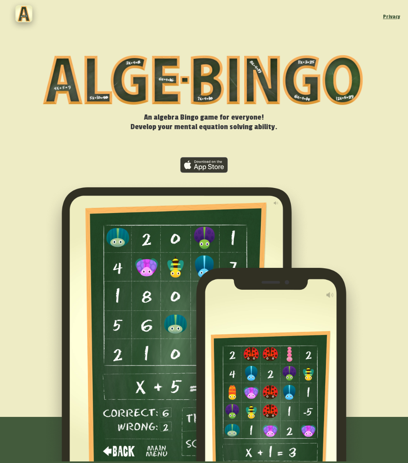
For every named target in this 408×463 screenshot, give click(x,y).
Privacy (391, 17)
